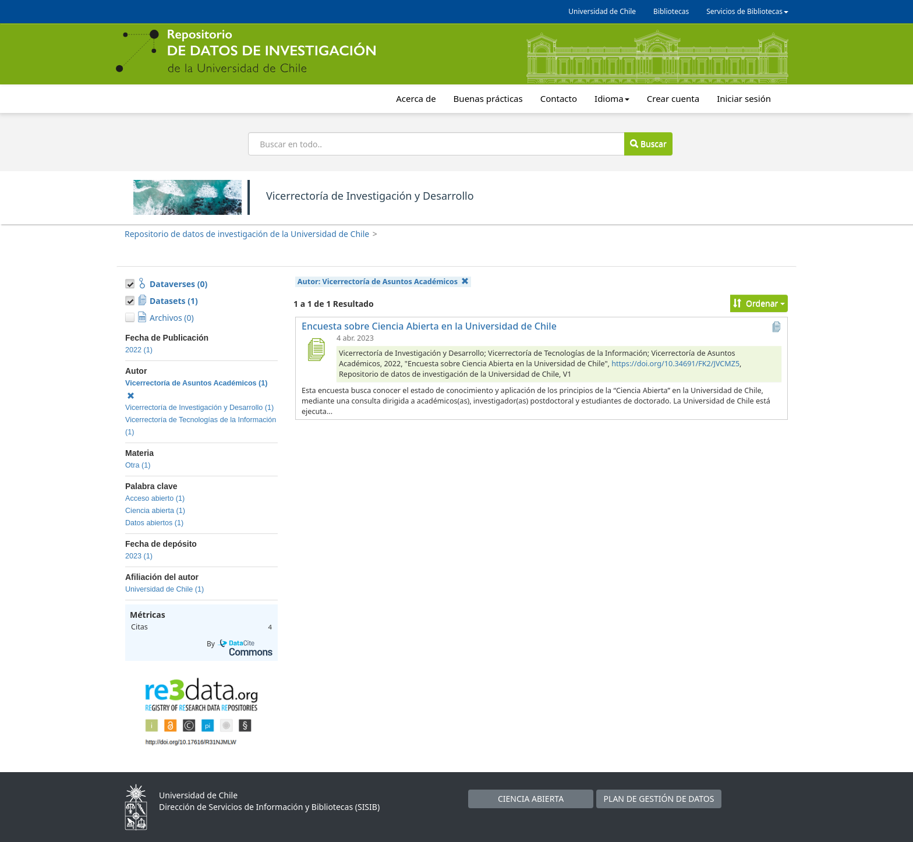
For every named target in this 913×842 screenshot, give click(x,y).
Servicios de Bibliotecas (747, 11)
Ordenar (759, 303)
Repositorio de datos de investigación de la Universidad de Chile (247, 233)
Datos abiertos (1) (154, 523)
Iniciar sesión (744, 98)
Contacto (558, 98)
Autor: (383, 281)
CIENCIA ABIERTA (531, 798)
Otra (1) (137, 465)
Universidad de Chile (602, 11)
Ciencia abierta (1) (155, 511)
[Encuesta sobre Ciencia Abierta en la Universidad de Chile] (316, 349)
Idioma (611, 98)
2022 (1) (139, 350)
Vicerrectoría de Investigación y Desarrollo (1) (199, 408)
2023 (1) (139, 556)
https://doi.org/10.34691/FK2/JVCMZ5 (675, 364)
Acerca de (416, 98)
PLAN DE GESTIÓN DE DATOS (659, 798)
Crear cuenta (673, 98)
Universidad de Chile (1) (164, 589)
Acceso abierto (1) (155, 498)
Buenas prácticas (488, 98)
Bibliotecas (671, 11)
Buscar (648, 143)
